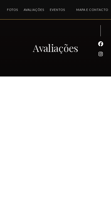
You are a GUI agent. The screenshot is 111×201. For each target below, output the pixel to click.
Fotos (12, 9)
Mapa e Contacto (92, 9)
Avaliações (34, 9)
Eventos (57, 9)
